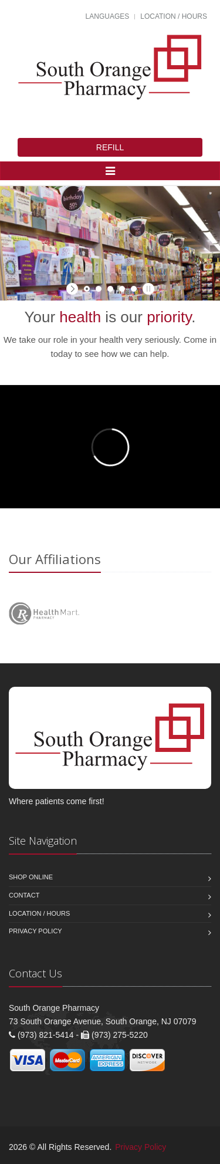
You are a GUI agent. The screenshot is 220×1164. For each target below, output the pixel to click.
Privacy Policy (35, 930)
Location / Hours (173, 16)
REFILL (110, 147)
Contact (24, 895)
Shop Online (31, 876)
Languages (108, 16)
